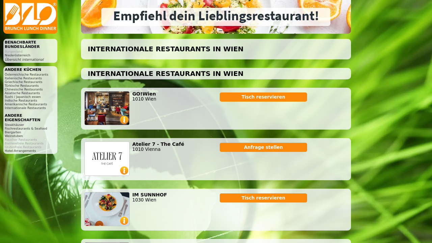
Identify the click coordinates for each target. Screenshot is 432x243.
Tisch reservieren (264, 97)
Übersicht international (24, 59)
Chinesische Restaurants (24, 89)
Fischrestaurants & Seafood (26, 128)
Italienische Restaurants (23, 78)
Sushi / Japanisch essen (23, 97)
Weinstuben (14, 136)
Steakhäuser (14, 125)
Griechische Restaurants (23, 82)
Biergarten (13, 132)
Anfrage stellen (263, 147)
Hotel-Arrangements (20, 151)
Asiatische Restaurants (22, 93)
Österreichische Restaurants (26, 74)
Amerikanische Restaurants (26, 104)
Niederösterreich (17, 55)
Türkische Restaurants (22, 85)
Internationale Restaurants (25, 108)
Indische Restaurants (21, 100)
